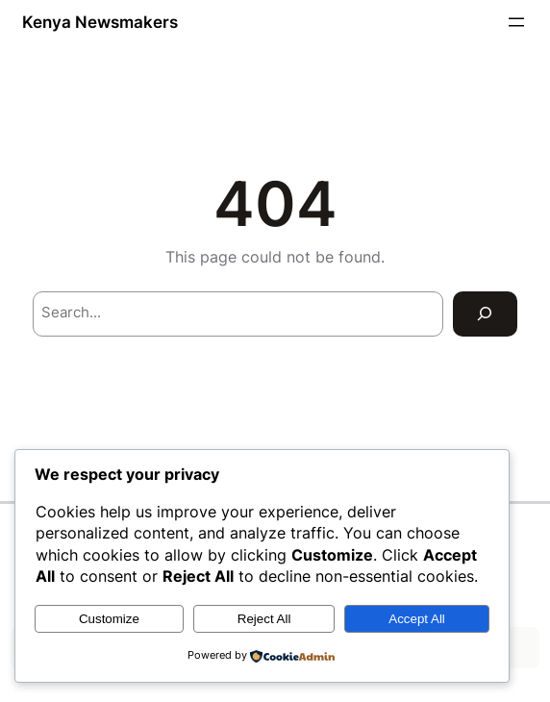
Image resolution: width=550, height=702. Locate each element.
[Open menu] (516, 22)
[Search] (485, 314)
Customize (109, 619)
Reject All (264, 619)
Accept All (416, 619)
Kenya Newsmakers (100, 22)
